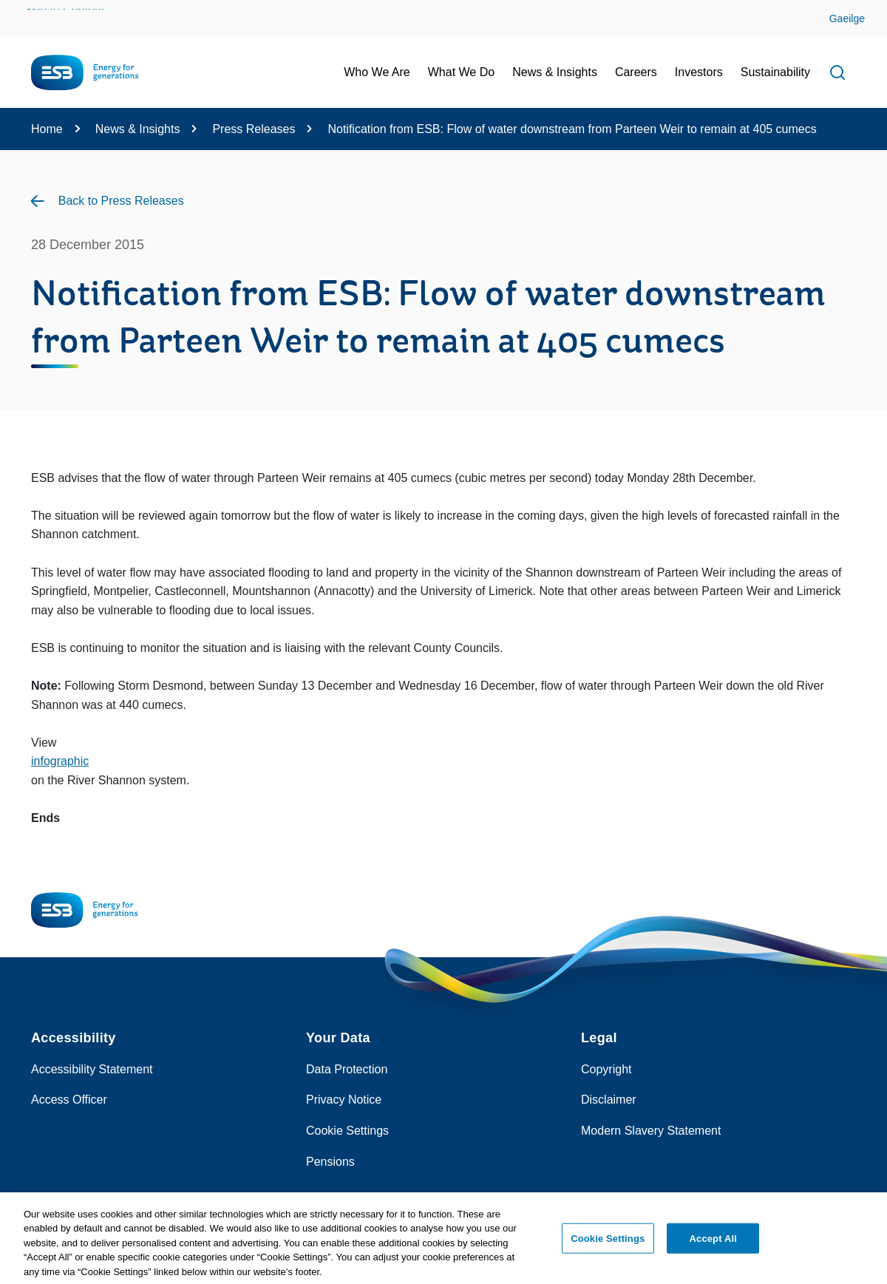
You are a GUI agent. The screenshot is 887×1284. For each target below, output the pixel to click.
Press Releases (253, 129)
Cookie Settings (347, 1130)
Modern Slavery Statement (651, 1130)
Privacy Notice (343, 1099)
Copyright (606, 1069)
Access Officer (69, 1099)
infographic (60, 761)
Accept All (713, 1242)
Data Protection (346, 1069)
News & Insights (137, 129)
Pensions (330, 1161)
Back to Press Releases (121, 200)
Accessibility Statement (92, 1069)
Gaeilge (847, 18)
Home (47, 129)
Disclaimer (608, 1099)
